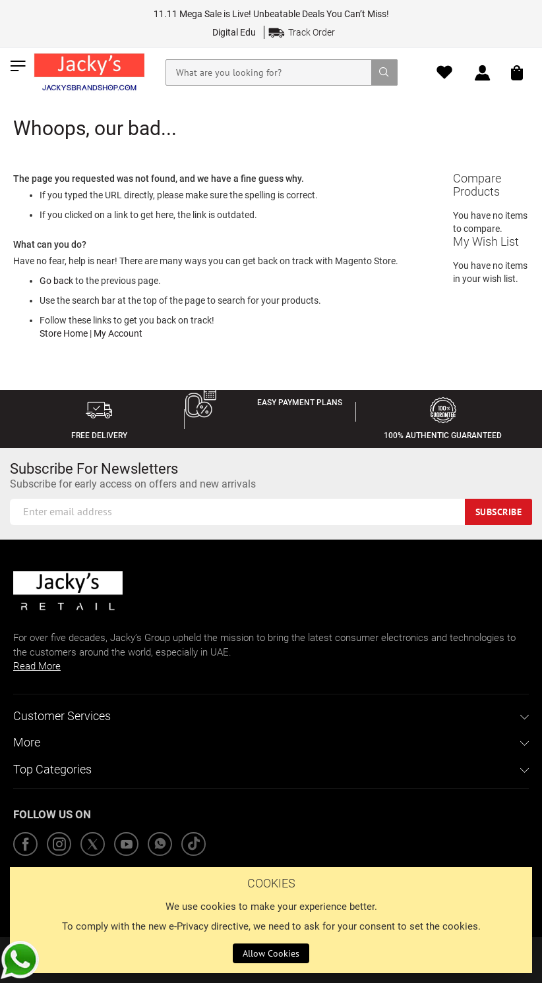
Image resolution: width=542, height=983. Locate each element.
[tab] (271, 716)
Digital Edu (234, 32)
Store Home (64, 333)
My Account (118, 333)
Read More (37, 666)
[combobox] (282, 72)
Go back (56, 280)
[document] (271, 920)
